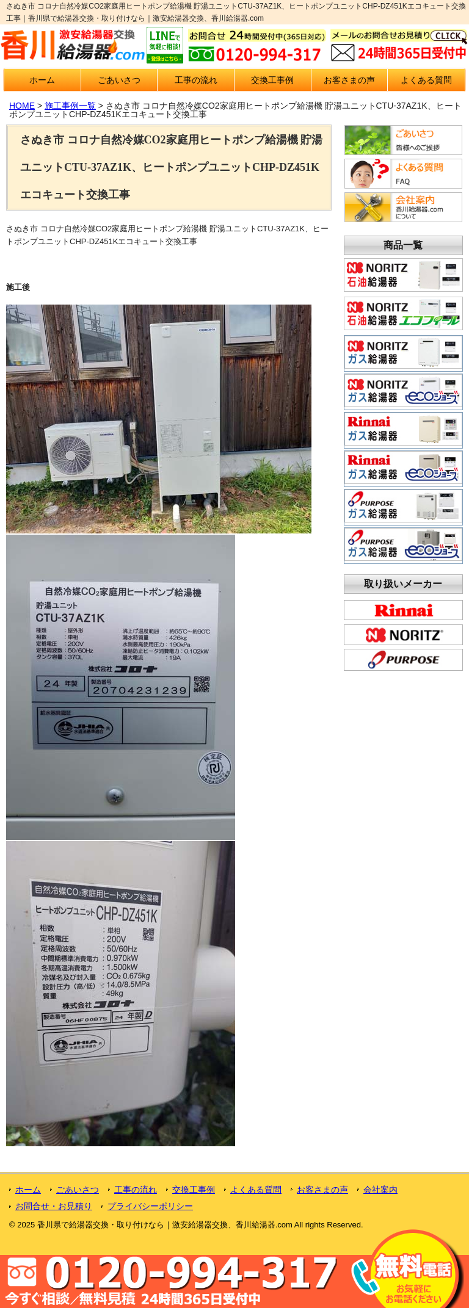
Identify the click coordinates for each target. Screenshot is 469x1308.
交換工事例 (272, 80)
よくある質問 (426, 80)
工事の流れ (196, 80)
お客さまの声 (349, 80)
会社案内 (380, 1189)
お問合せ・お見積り (53, 1206)
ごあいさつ (119, 80)
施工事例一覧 (70, 105)
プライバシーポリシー (150, 1206)
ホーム (42, 80)
